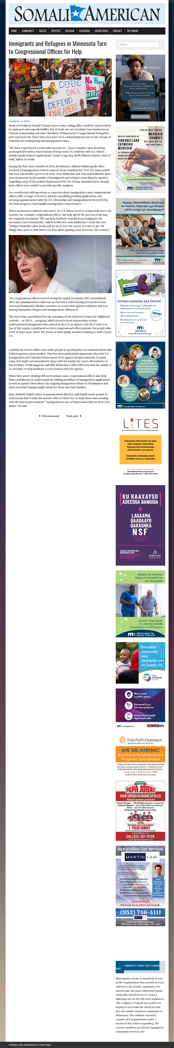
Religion (69, 31)
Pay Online (132, 31)
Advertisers (101, 31)
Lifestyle (55, 31)
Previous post (49, 416)
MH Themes (46, 1045)
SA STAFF (25, 121)
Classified (84, 31)
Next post (74, 416)
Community (28, 31)
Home (14, 31)
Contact (117, 31)
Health (42, 31)
